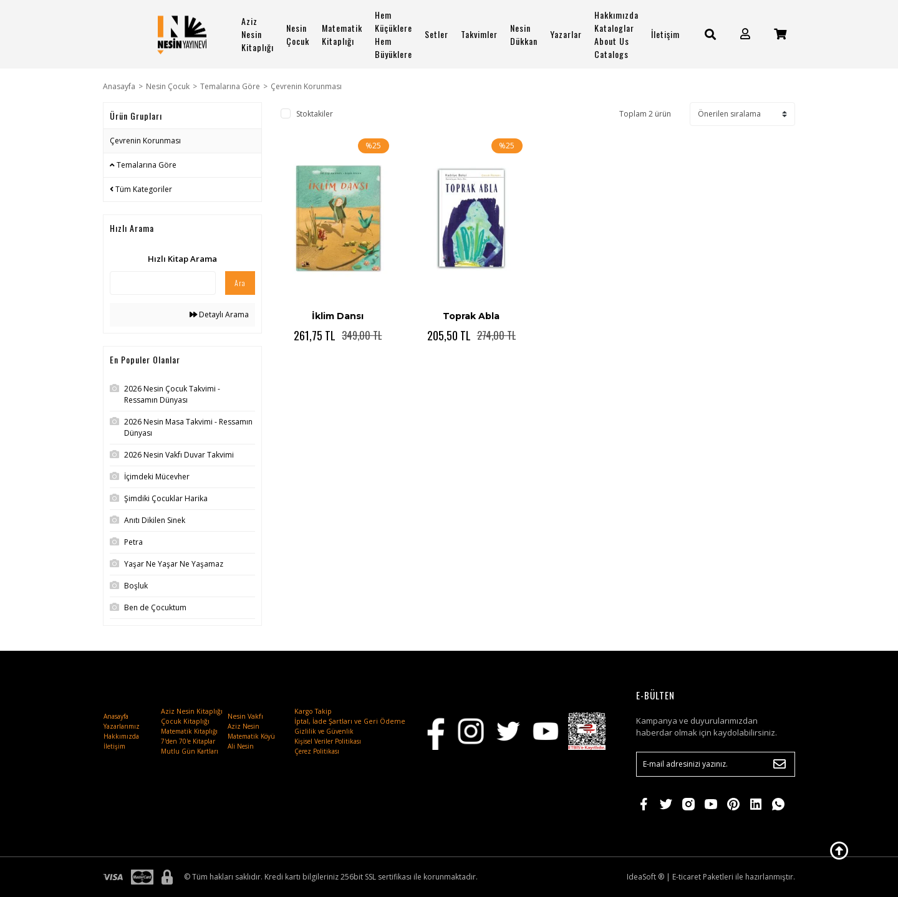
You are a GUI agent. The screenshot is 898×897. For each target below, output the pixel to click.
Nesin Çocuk (297, 34)
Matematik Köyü (251, 736)
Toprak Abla (471, 316)
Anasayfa (116, 716)
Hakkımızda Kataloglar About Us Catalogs (616, 34)
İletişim (665, 34)
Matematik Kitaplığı (342, 34)
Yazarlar (566, 34)
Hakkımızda (121, 736)
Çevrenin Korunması (306, 86)
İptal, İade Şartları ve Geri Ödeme (349, 721)
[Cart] (780, 34)
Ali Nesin (241, 746)
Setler (436, 34)
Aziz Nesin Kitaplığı (257, 34)
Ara (240, 282)
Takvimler (479, 34)
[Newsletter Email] (715, 764)
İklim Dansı (338, 316)
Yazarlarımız (122, 726)
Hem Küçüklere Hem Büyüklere (393, 34)
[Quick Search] (163, 283)
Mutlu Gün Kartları (189, 751)
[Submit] (779, 764)
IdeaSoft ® (645, 876)
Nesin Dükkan (524, 34)
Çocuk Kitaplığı (185, 721)
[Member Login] (745, 34)
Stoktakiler (314, 113)
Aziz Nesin (243, 726)
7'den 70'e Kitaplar (188, 741)
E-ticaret (686, 876)
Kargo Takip (313, 711)
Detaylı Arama (219, 314)
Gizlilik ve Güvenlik (324, 731)
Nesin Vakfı (245, 716)
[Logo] (182, 34)
